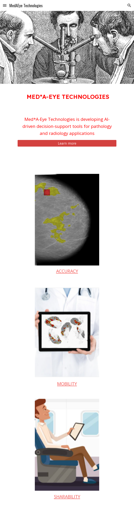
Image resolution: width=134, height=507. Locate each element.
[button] (4, 5)
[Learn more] (67, 143)
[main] (67, 96)
